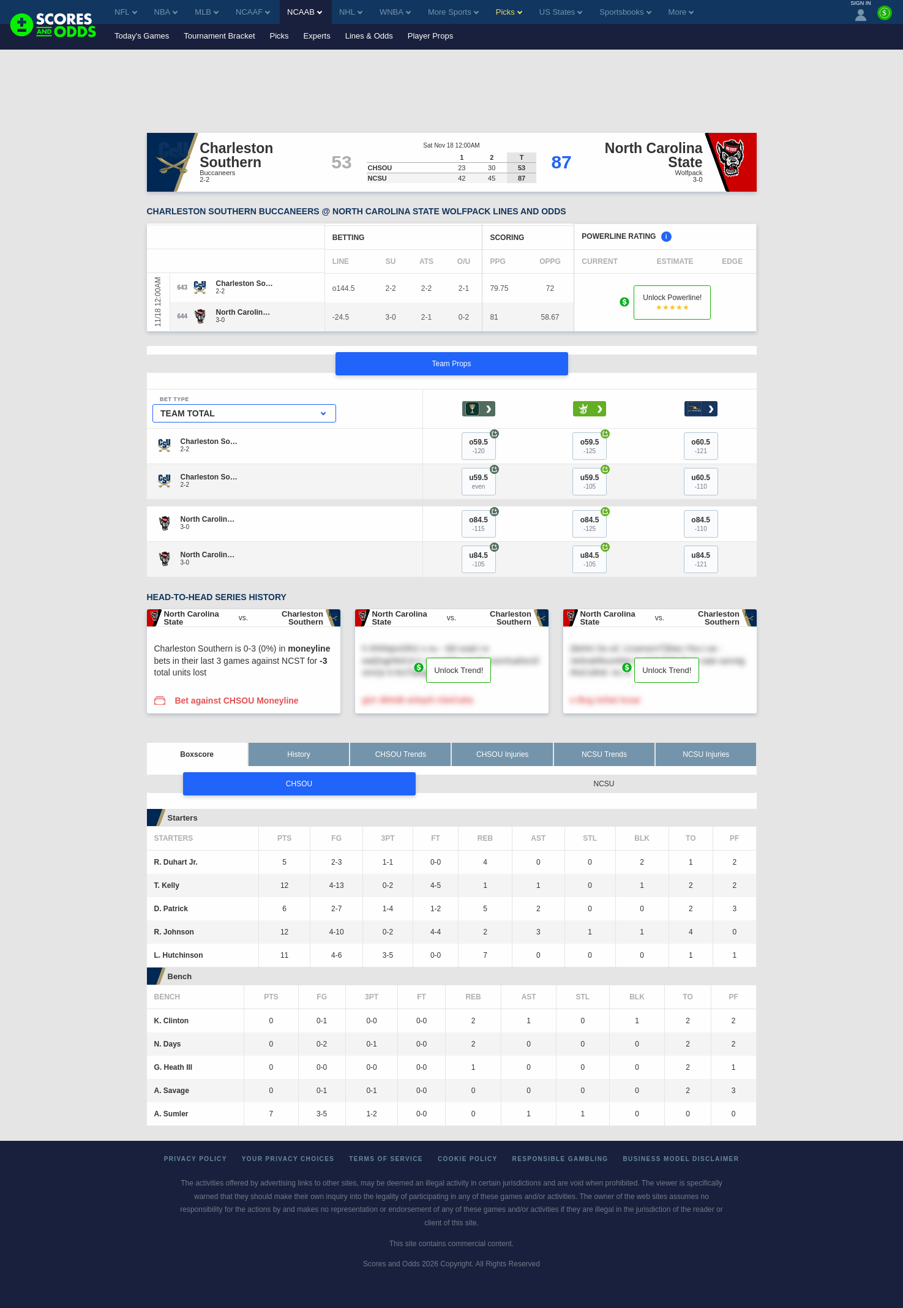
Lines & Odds (369, 35)
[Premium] (885, 18)
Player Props (430, 35)
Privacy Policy (195, 1159)
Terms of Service (386, 1159)
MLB (207, 12)
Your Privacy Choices (288, 1159)
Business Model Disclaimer (681, 1159)
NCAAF (253, 12)
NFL (125, 12)
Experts (317, 35)
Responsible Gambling (560, 1159)
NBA (166, 12)
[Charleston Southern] (245, 283)
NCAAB (304, 12)
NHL (350, 12)
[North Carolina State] (245, 312)
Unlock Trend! (458, 670)
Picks (279, 35)
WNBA (395, 12)
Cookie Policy (468, 1159)
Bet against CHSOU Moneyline (236, 700)
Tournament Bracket (219, 35)
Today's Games (141, 35)
